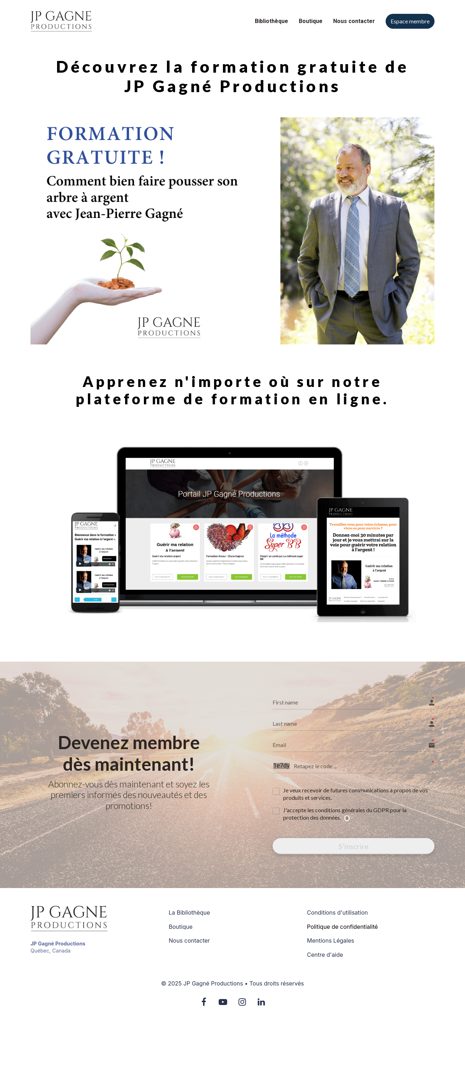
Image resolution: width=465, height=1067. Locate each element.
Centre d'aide (325, 954)
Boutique (311, 21)
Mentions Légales (330, 940)
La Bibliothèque (189, 912)
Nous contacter (354, 21)
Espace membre (410, 21)
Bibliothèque (271, 21)
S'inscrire (353, 846)
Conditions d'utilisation (337, 912)
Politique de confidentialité (342, 926)
